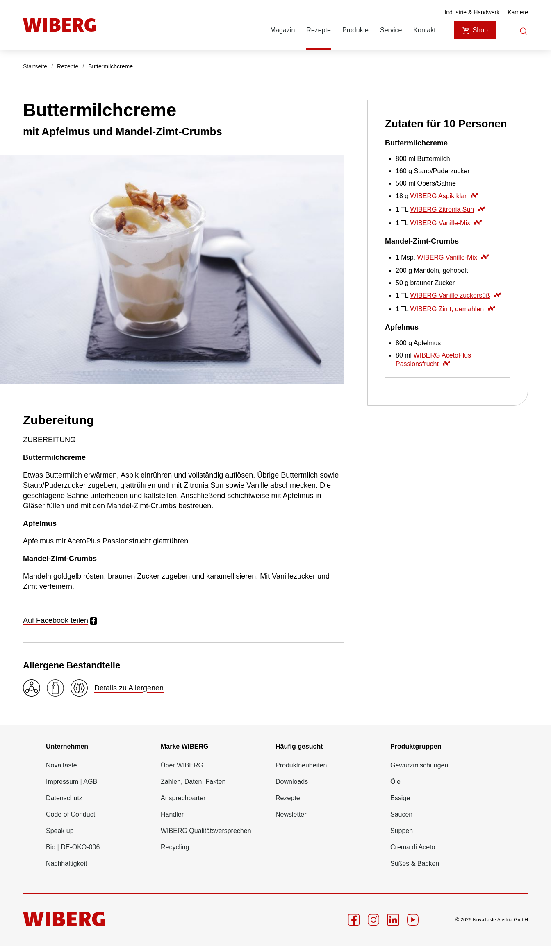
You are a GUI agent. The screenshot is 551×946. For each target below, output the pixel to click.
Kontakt (424, 30)
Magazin (282, 30)
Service (391, 30)
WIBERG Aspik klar (444, 195)
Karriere (518, 12)
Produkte (355, 30)
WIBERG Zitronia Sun (448, 209)
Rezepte (318, 30)
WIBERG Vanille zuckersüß (455, 295)
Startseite (35, 66)
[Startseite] (59, 25)
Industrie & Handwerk (471, 12)
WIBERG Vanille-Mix (446, 223)
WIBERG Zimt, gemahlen (453, 309)
